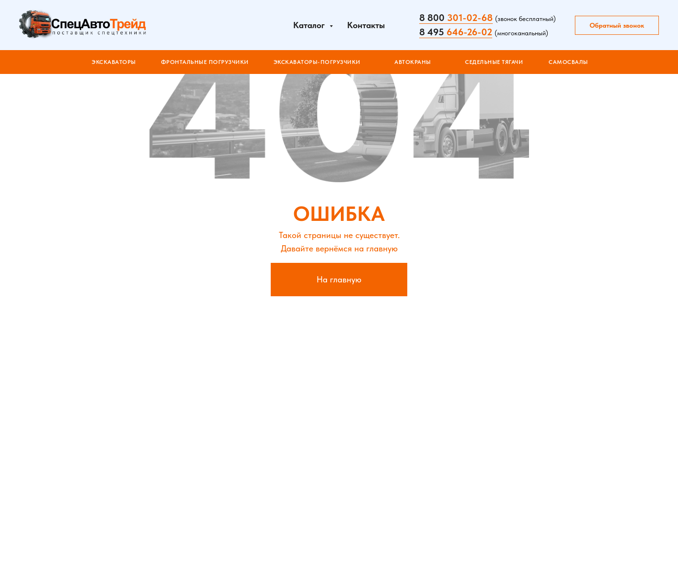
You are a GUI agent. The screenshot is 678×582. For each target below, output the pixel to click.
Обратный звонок (617, 25)
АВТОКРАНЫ (412, 62)
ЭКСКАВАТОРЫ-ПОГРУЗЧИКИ (317, 62)
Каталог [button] (310, 25)
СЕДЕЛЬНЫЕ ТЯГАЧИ (494, 62)
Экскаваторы (114, 62)
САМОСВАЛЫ (568, 62)
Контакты (366, 25)
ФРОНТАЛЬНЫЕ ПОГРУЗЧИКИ (205, 62)
